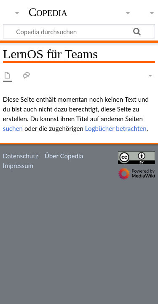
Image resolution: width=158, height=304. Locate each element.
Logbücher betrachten (116, 128)
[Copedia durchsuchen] (79, 31)
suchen (13, 128)
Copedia (48, 12)
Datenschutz (20, 156)
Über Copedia (64, 156)
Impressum (18, 165)
